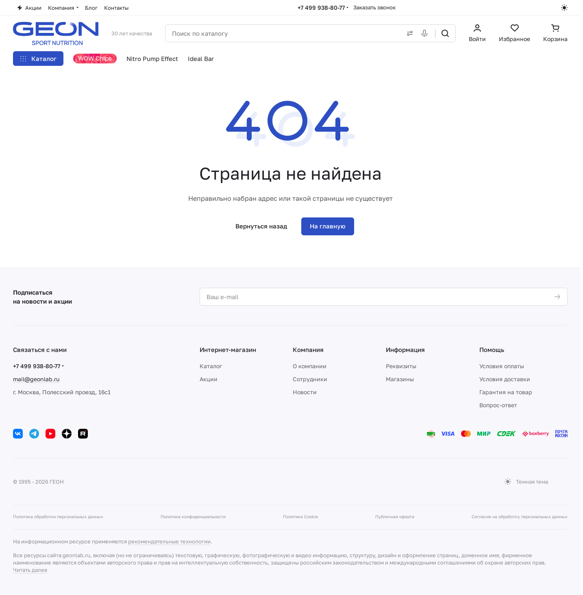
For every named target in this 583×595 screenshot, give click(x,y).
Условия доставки (504, 379)
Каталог (211, 366)
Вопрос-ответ (498, 405)
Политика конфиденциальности (193, 517)
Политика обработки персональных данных (58, 517)
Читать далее (30, 570)
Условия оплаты (501, 366)
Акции (209, 379)
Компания (308, 349)
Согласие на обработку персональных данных (520, 517)
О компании (309, 366)
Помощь (491, 349)
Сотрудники (310, 379)
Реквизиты (401, 366)
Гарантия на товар (505, 392)
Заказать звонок (374, 7)
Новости (305, 392)
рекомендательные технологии (169, 541)
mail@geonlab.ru (36, 379)
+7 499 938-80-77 (321, 7)
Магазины (400, 379)
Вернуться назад (261, 226)
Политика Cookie (300, 517)
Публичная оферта (394, 517)
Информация (405, 349)
